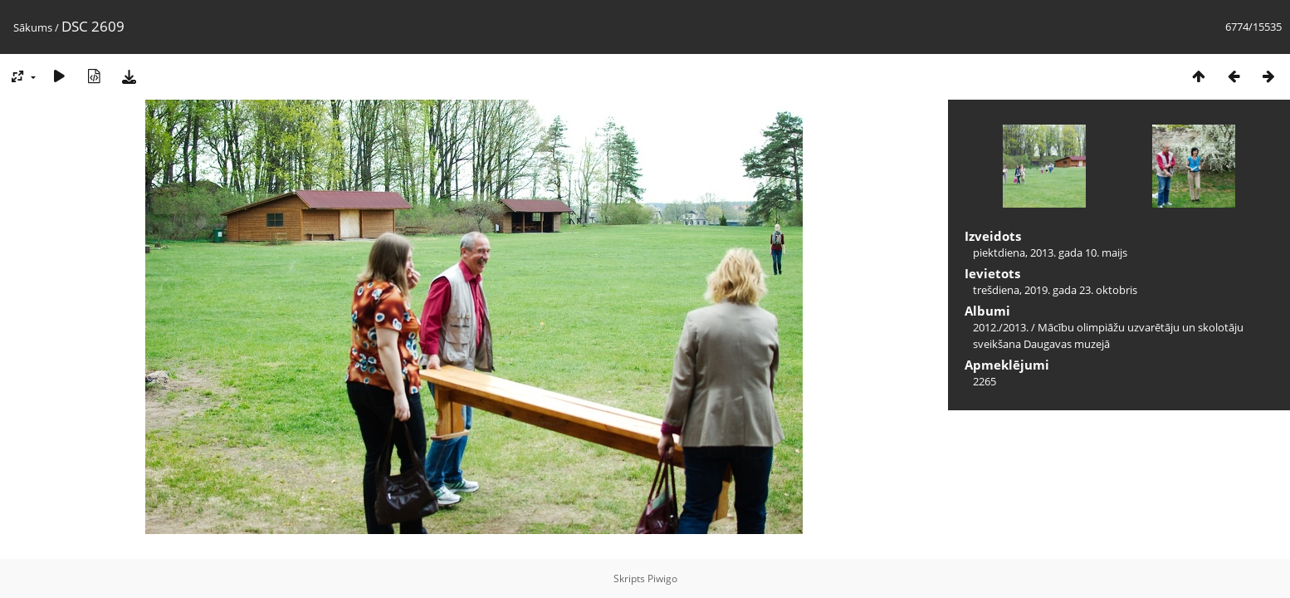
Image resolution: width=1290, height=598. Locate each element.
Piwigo (662, 578)
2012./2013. (1001, 327)
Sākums (32, 27)
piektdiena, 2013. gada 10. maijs (1050, 252)
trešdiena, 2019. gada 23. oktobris (1055, 289)
